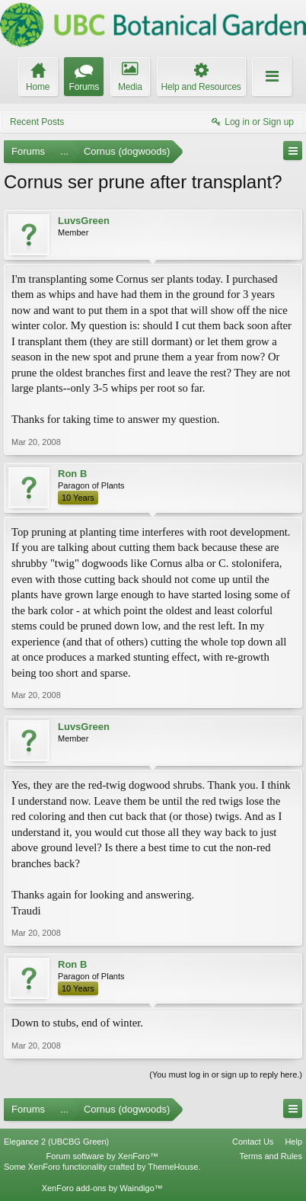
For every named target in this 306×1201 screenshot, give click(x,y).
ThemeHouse (173, 1166)
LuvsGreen (84, 220)
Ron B (72, 473)
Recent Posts (37, 122)
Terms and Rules (270, 1156)
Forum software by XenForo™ (102, 1156)
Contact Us (252, 1141)
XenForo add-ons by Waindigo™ (102, 1188)
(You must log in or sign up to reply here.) (225, 1074)
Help (293, 1141)
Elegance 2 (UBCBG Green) (56, 1141)
